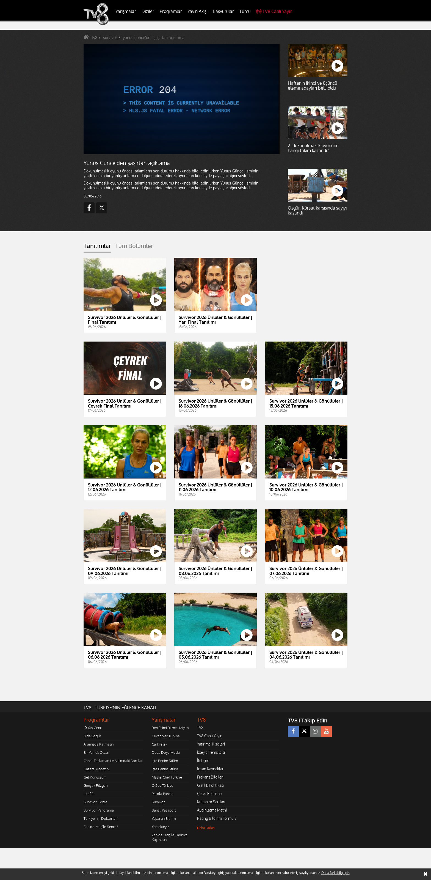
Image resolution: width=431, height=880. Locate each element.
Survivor (158, 802)
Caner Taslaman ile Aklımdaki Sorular (113, 760)
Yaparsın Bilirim (164, 818)
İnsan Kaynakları (210, 768)
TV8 (200, 727)
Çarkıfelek (159, 744)
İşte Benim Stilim (165, 760)
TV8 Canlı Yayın (274, 11)
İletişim (203, 760)
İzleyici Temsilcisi (211, 752)
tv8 (94, 37)
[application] (181, 99)
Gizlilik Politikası (210, 785)
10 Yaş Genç (93, 727)
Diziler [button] (148, 11)
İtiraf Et (89, 793)
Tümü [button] (245, 11)
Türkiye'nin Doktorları (100, 818)
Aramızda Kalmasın (99, 744)
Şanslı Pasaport (164, 810)
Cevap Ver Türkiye (166, 736)
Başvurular (223, 11)
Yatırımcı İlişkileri (211, 744)
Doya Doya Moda (166, 752)
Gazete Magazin (96, 769)
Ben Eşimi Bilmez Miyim (170, 727)
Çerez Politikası (209, 793)
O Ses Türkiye (162, 785)
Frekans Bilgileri (210, 777)
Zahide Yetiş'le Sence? (101, 826)
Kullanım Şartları (211, 801)
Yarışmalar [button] (125, 11)
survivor (110, 37)
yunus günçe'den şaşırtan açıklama (153, 37)
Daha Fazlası (206, 828)
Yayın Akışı (197, 11)
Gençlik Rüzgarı (95, 785)
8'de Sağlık (92, 736)
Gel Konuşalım (95, 777)
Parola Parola (162, 793)
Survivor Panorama (99, 810)
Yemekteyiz (160, 826)
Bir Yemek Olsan (96, 752)
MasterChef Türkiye (167, 777)
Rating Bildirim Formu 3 (217, 818)
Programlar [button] (171, 11)
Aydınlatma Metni (212, 810)
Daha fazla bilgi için (335, 873)
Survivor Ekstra (95, 802)
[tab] (97, 247)
